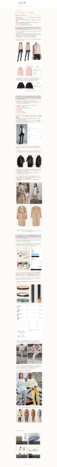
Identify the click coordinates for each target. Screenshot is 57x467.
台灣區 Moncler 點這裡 (21, 106)
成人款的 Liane (21, 35)
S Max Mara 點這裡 (20, 407)
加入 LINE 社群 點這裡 (24, 17)
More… (34, 6)
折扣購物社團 (20, 22)
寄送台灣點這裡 (19, 172)
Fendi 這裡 (19, 110)
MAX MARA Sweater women (22, 365)
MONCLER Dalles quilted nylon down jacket (25, 146)
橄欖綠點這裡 (28, 370)
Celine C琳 (21, 3)
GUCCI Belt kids (20, 278)
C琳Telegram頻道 (21, 19)
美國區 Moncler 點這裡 (21, 105)
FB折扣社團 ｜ (20, 6)
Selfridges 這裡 (22, 80)
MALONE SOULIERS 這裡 (21, 112)
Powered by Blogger (28, 464)
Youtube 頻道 (19, 24)
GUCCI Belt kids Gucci (21, 272)
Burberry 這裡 (19, 109)
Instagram (18, 23)
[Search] (40, 2)
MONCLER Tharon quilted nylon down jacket (25, 115)
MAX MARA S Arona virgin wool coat (24, 176)
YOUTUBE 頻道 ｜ (30, 6)
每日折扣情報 (20, 424)
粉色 (36, 79)
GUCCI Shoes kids (20, 243)
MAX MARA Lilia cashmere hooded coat (24, 169)
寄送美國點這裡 (19, 36)
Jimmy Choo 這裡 (20, 111)
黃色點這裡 (22, 370)
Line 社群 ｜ (25, 6)
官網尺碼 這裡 (37, 272)
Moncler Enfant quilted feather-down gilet (25, 33)
